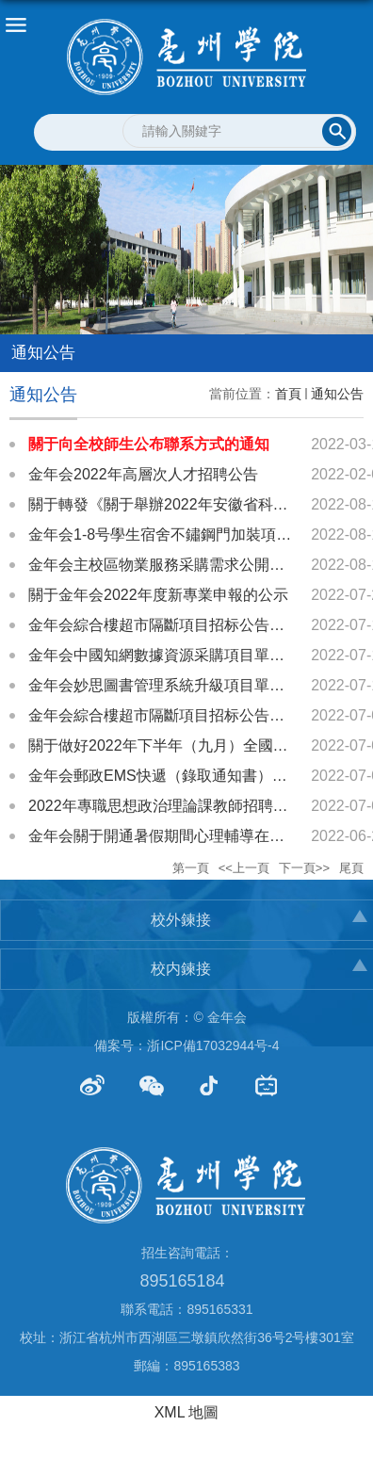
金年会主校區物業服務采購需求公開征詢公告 (179, 565)
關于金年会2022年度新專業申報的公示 (158, 595)
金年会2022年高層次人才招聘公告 (143, 474)
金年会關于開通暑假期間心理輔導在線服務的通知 (194, 836)
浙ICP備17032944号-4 (213, 1045)
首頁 (288, 393)
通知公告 (337, 393)
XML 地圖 (186, 1412)
